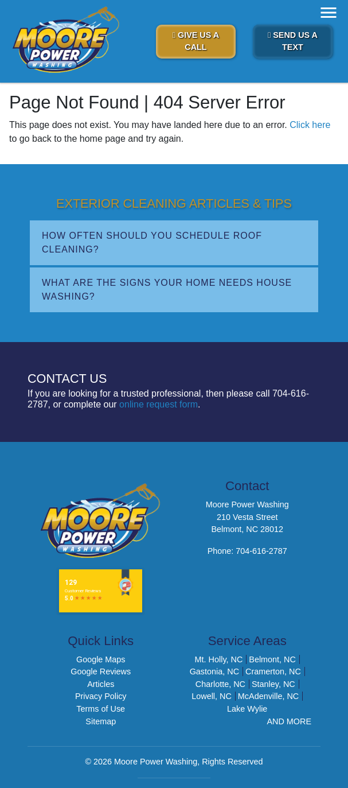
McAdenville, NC (268, 696)
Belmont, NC (272, 659)
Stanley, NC (273, 684)
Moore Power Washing (155, 761)
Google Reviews (101, 671)
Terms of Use (100, 708)
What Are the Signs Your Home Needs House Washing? (167, 289)
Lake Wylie (247, 708)
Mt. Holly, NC (219, 659)
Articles (100, 684)
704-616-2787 (261, 551)
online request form (158, 404)
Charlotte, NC (220, 684)
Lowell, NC (211, 696)
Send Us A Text (293, 41)
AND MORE (289, 721)
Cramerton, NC (273, 671)
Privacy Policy (101, 696)
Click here (310, 125)
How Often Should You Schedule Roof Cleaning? (152, 242)
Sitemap (100, 721)
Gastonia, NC (214, 671)
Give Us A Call (196, 41)
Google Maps (101, 659)
